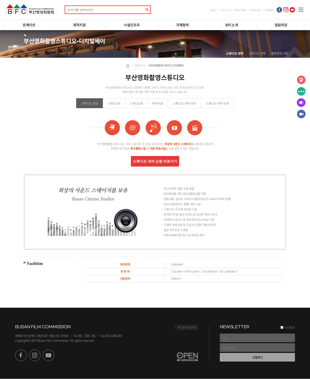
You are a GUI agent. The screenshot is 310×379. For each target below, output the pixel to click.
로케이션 (29, 24)
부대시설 (157, 103)
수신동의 (289, 327)
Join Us (224, 10)
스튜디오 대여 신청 (217, 103)
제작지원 (79, 24)
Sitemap (255, 10)
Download (240, 10)
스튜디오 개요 (89, 103)
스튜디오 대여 (234, 53)
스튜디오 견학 (257, 53)
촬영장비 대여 (279, 53)
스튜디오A (114, 103)
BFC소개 (231, 24)
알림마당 (281, 24)
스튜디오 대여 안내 (184, 103)
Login (212, 10)
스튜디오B (136, 103)
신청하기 (257, 357)
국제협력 (182, 24)
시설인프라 (132, 24)
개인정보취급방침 (187, 327)
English (269, 10)
